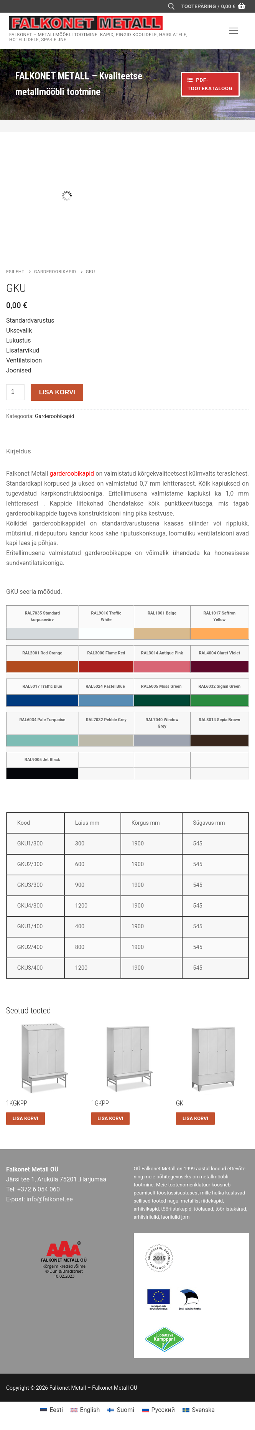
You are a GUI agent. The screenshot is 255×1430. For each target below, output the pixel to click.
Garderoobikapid (55, 271)
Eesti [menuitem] (56, 1410)
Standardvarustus (30, 320)
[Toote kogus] (15, 392)
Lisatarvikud (22, 350)
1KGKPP (16, 1103)
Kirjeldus (18, 451)
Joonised (18, 370)
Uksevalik (19, 330)
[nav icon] (233, 31)
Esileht (15, 271)
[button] (25, 1118)
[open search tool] (171, 6)
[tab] (18, 451)
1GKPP (100, 1103)
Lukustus (18, 340)
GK (179, 1103)
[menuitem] (51, 1410)
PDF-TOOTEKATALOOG (210, 84)
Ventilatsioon (24, 360)
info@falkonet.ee (49, 1199)
